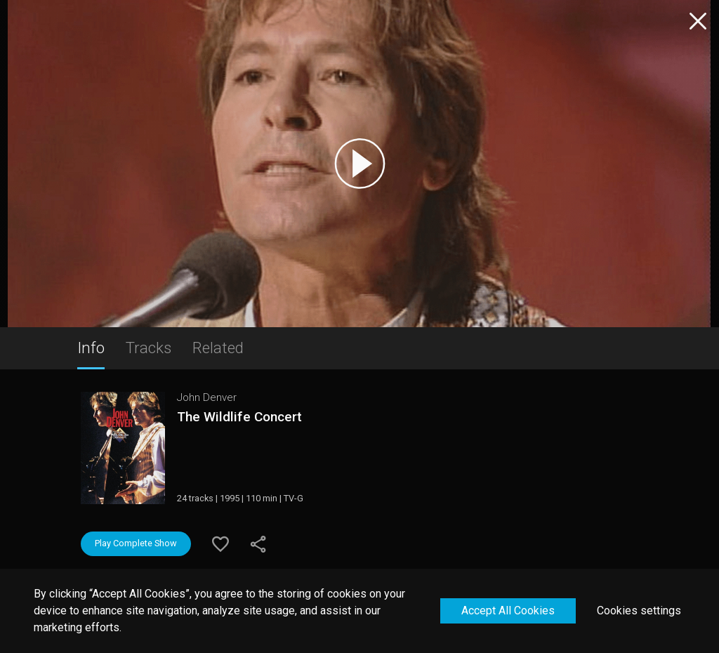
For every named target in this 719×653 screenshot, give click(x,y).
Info (91, 347)
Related (218, 347)
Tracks (148, 347)
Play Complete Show (136, 543)
